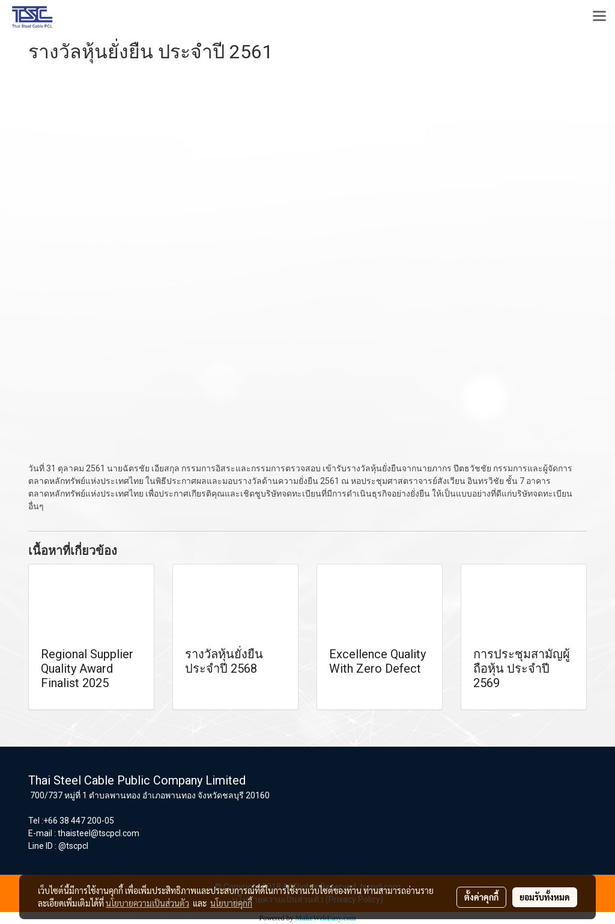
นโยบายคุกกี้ (231, 903)
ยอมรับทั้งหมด (545, 897)
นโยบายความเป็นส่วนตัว (147, 903)
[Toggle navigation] (599, 17)
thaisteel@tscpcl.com (98, 833)
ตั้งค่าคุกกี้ (481, 897)
